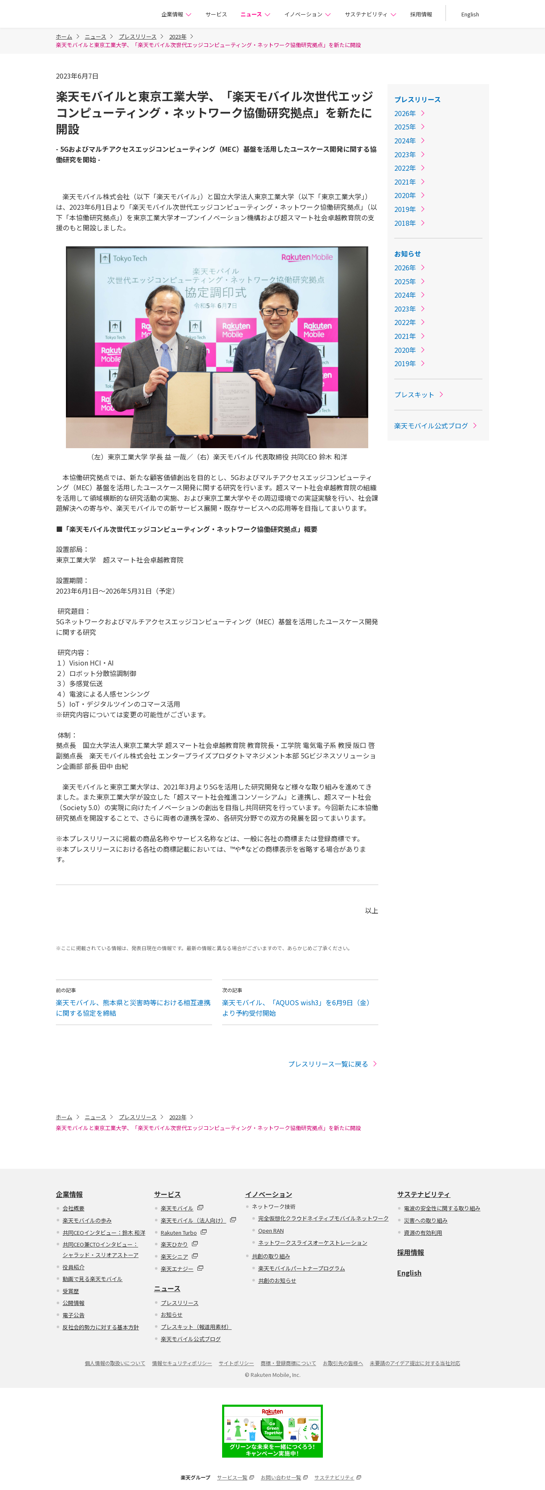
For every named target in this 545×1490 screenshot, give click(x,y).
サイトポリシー (236, 1362)
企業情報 (176, 14)
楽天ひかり (179, 1244)
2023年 (177, 36)
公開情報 (73, 1303)
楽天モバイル (182, 1208)
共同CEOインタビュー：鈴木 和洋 (104, 1232)
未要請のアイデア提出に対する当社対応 (415, 1362)
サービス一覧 (235, 1477)
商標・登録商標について (288, 1362)
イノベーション (307, 14)
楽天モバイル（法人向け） (198, 1220)
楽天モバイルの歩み (87, 1220)
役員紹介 (73, 1267)
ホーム (64, 36)
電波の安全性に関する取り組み (442, 1208)
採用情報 (421, 14)
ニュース (256, 14)
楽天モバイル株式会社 (96, 15)
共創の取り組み (271, 1256)
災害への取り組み (426, 1220)
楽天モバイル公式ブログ (436, 425)
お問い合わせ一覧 (284, 1477)
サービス (216, 14)
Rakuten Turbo (184, 1232)
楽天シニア (179, 1256)
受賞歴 (71, 1291)
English (470, 14)
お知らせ (407, 253)
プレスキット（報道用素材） (196, 1327)
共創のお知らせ (277, 1280)
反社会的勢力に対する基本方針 (101, 1327)
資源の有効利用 (423, 1232)
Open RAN (271, 1230)
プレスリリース (138, 36)
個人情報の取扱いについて (115, 1362)
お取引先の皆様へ (343, 1362)
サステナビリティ (371, 14)
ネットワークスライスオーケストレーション (312, 1243)
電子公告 (73, 1315)
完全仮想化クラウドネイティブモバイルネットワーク (323, 1218)
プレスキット (419, 394)
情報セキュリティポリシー (182, 1362)
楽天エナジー (182, 1269)
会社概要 (73, 1208)
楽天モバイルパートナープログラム (301, 1268)
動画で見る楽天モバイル (93, 1279)
